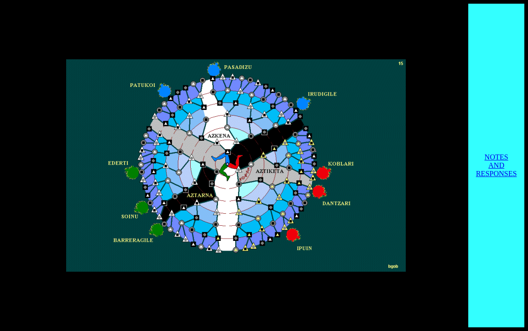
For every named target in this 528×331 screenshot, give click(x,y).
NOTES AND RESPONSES (496, 165)
